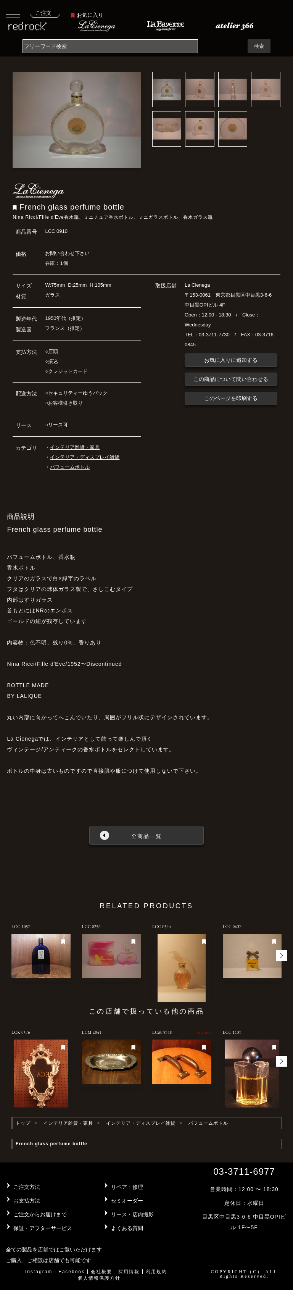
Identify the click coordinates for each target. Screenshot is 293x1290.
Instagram (38, 1271)
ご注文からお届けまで (40, 1214)
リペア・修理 (127, 1187)
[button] (281, 955)
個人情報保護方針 (99, 1278)
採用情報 (129, 1271)
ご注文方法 (26, 1187)
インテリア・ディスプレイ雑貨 (84, 457)
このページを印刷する (231, 398)
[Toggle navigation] (13, 14)
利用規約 (156, 1271)
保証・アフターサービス (42, 1228)
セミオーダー (127, 1201)
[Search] (110, 46)
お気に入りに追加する (231, 360)
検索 (259, 46)
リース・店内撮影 (132, 1214)
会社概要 (101, 1271)
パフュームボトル (70, 467)
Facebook (71, 1271)
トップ (23, 1123)
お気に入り (87, 15)
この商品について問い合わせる (230, 379)
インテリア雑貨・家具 (75, 447)
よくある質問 (127, 1228)
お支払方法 (26, 1201)
